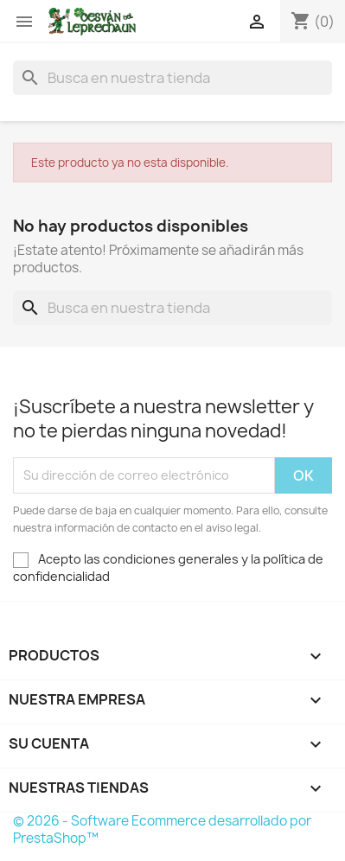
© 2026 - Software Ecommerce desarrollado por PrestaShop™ (162, 829)
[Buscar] (172, 78)
